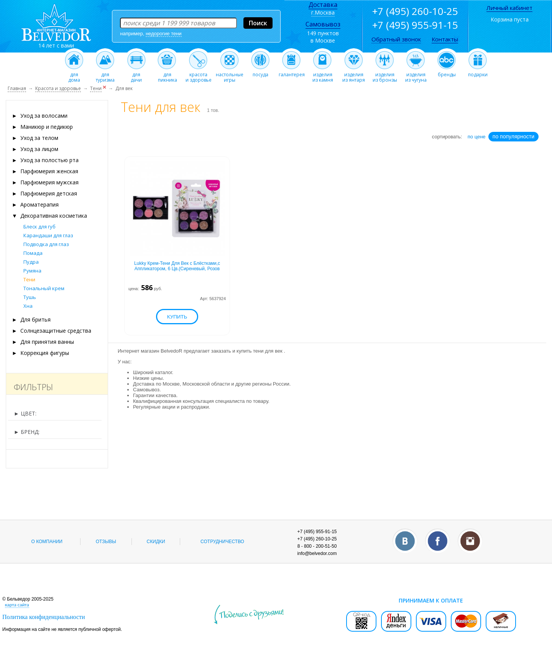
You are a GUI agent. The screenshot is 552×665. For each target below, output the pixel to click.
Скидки (156, 541)
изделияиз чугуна (416, 75)
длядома (74, 75)
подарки (478, 72)
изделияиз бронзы (385, 75)
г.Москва (323, 12)
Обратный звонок (396, 39)
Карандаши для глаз (48, 235)
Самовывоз (323, 24)
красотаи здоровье (199, 75)
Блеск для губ (39, 226)
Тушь (29, 297)
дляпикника (167, 75)
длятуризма (105, 75)
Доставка (323, 4)
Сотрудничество (222, 541)
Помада (33, 253)
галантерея (292, 72)
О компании (46, 541)
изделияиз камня (322, 75)
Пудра (31, 261)
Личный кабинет (509, 7)
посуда (260, 72)
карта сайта (17, 605)
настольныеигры (229, 75)
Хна (28, 305)
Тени (29, 279)
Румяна (32, 270)
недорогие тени (164, 33)
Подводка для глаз (46, 244)
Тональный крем (43, 288)
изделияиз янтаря (354, 75)
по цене (477, 137)
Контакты (445, 39)
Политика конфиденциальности (43, 617)
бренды (447, 72)
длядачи (136, 75)
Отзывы (106, 541)
